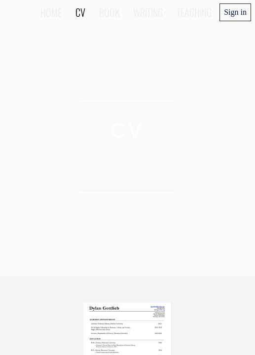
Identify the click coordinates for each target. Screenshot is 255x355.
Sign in (235, 12)
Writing (148, 12)
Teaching (194, 12)
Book (109, 12)
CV (80, 12)
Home (51, 12)
